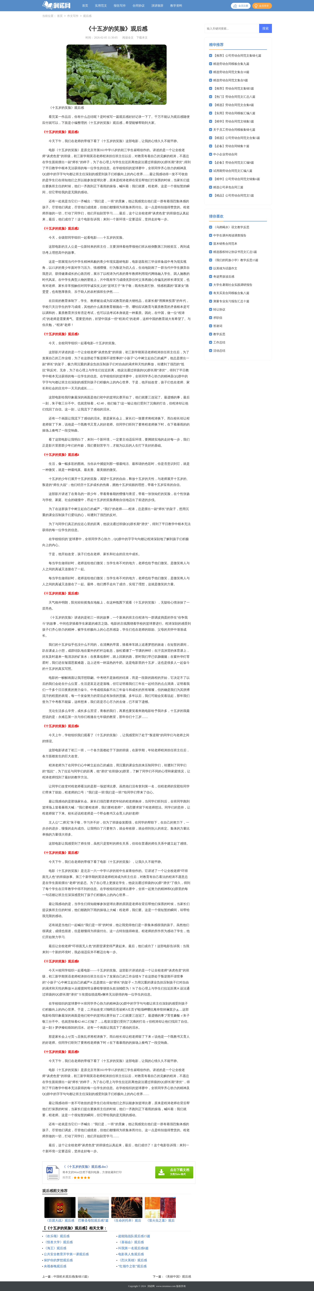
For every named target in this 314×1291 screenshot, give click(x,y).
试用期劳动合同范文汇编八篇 (232, 170)
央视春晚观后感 (55, 1266)
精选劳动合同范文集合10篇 (231, 72)
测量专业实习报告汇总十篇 (231, 301)
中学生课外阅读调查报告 (229, 235)
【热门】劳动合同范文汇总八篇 (234, 96)
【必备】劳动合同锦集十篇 (231, 146)
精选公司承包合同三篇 (228, 187)
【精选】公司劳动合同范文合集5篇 (236, 137)
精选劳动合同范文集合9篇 (230, 80)
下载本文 (142, 37)
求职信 (217, 317)
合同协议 (139, 5)
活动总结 (219, 350)
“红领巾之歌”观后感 (132, 1266)
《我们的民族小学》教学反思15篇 (235, 260)
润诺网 (151, 1286)
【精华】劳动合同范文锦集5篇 (233, 121)
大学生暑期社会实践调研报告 (232, 284)
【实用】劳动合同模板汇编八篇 (234, 113)
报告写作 (120, 5)
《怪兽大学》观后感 (58, 1242)
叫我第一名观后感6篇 (133, 1248)
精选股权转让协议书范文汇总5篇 (235, 252)
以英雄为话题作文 (225, 268)
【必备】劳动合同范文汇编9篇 (233, 162)
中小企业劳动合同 (225, 154)
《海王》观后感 (55, 1248)
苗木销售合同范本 (225, 243)
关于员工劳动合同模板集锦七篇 (234, 129)
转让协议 (219, 309)
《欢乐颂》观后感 (56, 1236)
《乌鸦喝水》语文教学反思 (231, 227)
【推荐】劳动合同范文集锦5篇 (233, 88)
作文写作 (72, 16)
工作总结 (219, 342)
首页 (85, 5)
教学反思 (219, 334)
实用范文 (101, 5)
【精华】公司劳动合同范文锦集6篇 (236, 179)
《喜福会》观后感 (131, 1242)
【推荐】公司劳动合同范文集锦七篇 (237, 55)
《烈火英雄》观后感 (132, 1260)
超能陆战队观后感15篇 (134, 1236)
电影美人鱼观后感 (131, 1254)
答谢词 (217, 326)
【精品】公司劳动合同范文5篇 (233, 195)
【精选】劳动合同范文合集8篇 (233, 105)
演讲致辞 (157, 5)
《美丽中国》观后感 (177, 1276)
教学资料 (176, 5)
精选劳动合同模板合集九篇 (231, 63)
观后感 (87, 16)
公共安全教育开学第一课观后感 (66, 1254)
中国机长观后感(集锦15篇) (71, 1276)
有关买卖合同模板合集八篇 (231, 293)
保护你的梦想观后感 (58, 1260)
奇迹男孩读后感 (223, 276)
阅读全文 (128, 37)
